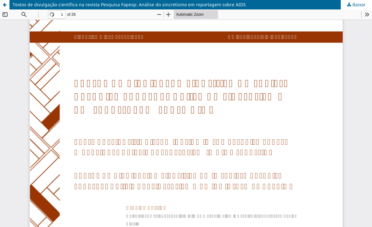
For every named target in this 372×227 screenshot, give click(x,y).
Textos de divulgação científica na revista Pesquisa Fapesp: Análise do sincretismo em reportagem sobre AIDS (129, 5)
